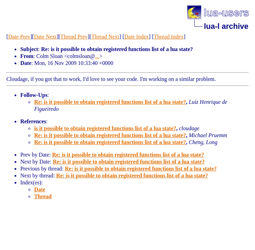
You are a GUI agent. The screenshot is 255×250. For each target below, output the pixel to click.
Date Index (136, 37)
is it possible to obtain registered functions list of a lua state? (105, 128)
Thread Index (169, 37)
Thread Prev (74, 37)
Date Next (45, 37)
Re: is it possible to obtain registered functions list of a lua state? (110, 102)
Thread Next (105, 37)
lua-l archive (226, 26)
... (97, 56)
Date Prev (19, 37)
